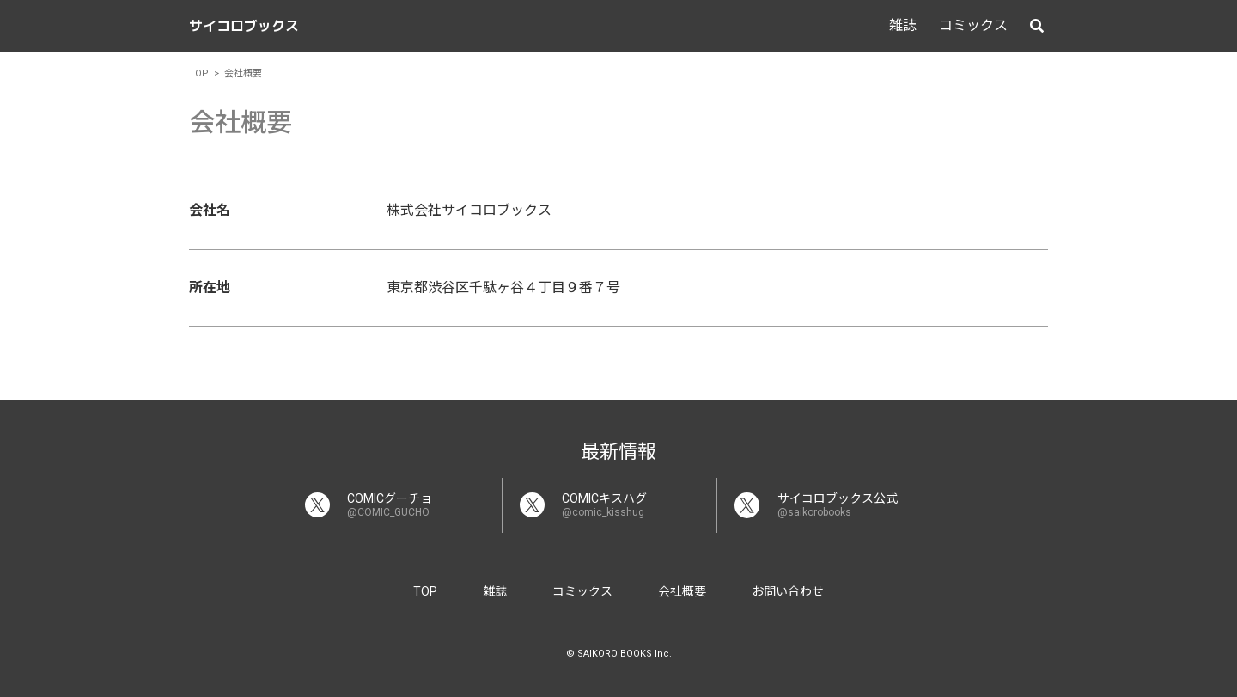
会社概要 (682, 591)
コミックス (973, 25)
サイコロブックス (244, 25)
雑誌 (903, 25)
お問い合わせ (788, 591)
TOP (425, 591)
